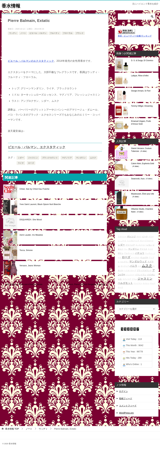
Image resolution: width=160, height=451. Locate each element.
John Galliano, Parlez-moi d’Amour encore (23, 284)
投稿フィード (125, 398)
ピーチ (145, 236)
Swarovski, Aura (142, 178)
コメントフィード (128, 405)
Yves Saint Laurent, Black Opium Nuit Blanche (40, 204)
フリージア (130, 245)
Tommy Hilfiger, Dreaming (141, 106)
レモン (149, 245)
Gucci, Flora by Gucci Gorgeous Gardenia (86, 284)
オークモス (135, 257)
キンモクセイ (140, 245)
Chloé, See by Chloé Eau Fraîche (34, 189)
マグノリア (67, 157)
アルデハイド (129, 253)
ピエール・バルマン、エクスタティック (36, 147)
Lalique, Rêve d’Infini (139, 75)
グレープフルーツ (146, 240)
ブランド (79, 33)
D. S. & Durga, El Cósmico (142, 60)
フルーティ (54, 33)
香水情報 (11, 5)
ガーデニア (124, 266)
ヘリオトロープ (130, 270)
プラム (134, 279)
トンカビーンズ (133, 240)
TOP (12, 428)
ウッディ (13, 33)
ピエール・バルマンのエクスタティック (31, 60)
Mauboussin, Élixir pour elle (142, 195)
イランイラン (140, 274)
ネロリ (139, 236)
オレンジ (131, 236)
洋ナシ (120, 253)
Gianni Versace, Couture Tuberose (141, 149)
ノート (23, 33)
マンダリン (81, 157)
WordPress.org (126, 412)
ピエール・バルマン (38, 33)
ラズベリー (122, 236)
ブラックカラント (50, 157)
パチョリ (139, 253)
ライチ (21, 163)
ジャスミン (33, 157)
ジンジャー (130, 274)
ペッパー (144, 257)
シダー (21, 157)
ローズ (31, 163)
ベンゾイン (137, 283)
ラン (126, 249)
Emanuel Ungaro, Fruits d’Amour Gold (141, 122)
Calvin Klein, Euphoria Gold (142, 164)
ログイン (123, 391)
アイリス (143, 249)
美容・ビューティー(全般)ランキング (135, 36)
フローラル (67, 33)
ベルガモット (125, 283)
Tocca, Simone (26, 250)
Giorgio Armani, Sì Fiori (140, 91)
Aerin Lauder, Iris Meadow (31, 235)
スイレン (146, 283)
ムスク (93, 157)
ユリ (139, 266)
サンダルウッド (138, 261)
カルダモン (124, 261)
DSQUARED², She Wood (31, 219)
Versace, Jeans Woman (30, 265)
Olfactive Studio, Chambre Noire (142, 210)
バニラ (133, 266)
